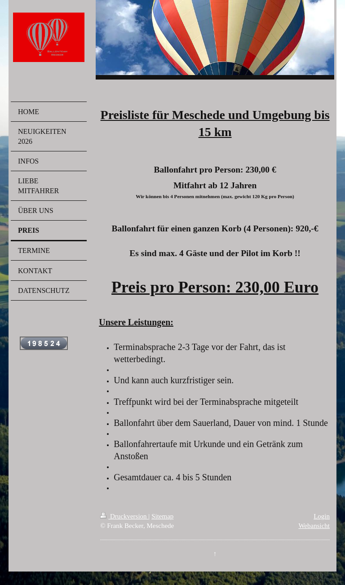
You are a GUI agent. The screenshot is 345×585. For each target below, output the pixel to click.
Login (322, 516)
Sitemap (162, 516)
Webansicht (314, 525)
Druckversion (124, 516)
